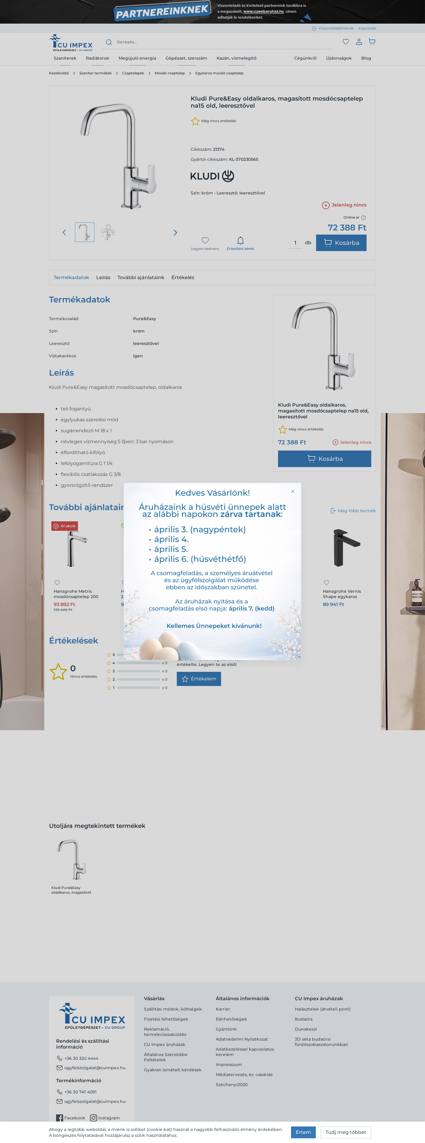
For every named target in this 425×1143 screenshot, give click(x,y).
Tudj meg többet (346, 1132)
